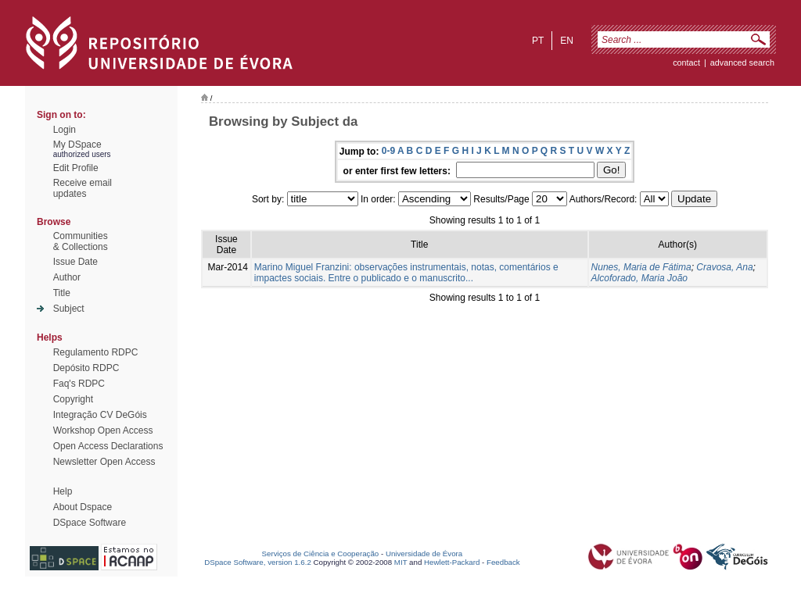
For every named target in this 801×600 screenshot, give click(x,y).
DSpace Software (89, 522)
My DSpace (77, 144)
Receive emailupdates (82, 188)
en (566, 40)
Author (67, 277)
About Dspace (82, 507)
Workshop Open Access (103, 430)
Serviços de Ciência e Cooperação (320, 553)
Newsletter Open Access (104, 461)
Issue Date (75, 261)
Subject (68, 308)
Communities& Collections (80, 241)
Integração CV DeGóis (100, 414)
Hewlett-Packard (452, 562)
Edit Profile (76, 167)
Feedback (503, 562)
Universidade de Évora (424, 553)
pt (538, 40)
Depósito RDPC (86, 367)
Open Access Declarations (108, 446)
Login (64, 129)
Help (63, 491)
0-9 (388, 150)
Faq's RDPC (79, 383)
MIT (401, 562)
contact (686, 62)
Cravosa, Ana (724, 267)
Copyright (73, 399)
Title (61, 293)
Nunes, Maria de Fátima (641, 267)
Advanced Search (742, 62)
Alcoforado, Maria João (639, 278)
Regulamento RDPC (95, 352)
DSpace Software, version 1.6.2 (257, 562)
